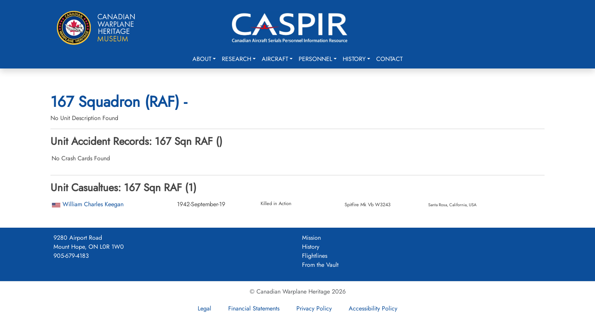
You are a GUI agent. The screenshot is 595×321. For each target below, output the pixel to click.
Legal (204, 308)
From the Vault (320, 264)
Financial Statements (253, 308)
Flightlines (314, 255)
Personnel (315, 59)
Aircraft (275, 59)
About (201, 59)
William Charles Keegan (93, 204)
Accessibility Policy (373, 308)
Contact (389, 59)
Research (236, 59)
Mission (311, 237)
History (354, 59)
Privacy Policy (314, 308)
